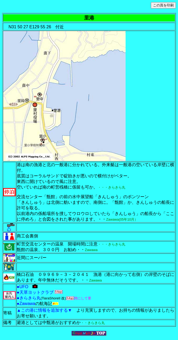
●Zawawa (26, 303)
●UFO (24, 286)
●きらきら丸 (29, 298)
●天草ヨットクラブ (35, 292)
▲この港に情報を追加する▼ (46, 310)
